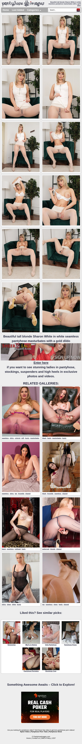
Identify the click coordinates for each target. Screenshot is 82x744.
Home (6, 10)
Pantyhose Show (55, 732)
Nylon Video (24, 732)
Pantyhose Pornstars (31, 659)
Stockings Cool (51, 659)
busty (27, 438)
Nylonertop (11, 633)
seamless (5, 438)
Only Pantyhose (51, 633)
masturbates (34, 438)
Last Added (18, 10)
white (14, 604)
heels (49, 438)
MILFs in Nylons (31, 633)
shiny (12, 438)
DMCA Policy (46, 738)
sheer (9, 604)
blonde (52, 549)
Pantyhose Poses (70, 633)
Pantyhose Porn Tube (39, 732)
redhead (18, 549)
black (44, 438)
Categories (34, 10)
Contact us (36, 738)
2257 (54, 738)
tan (16, 494)
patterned (45, 549)
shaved (27, 494)
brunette (21, 494)
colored (17, 438)
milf (22, 438)
